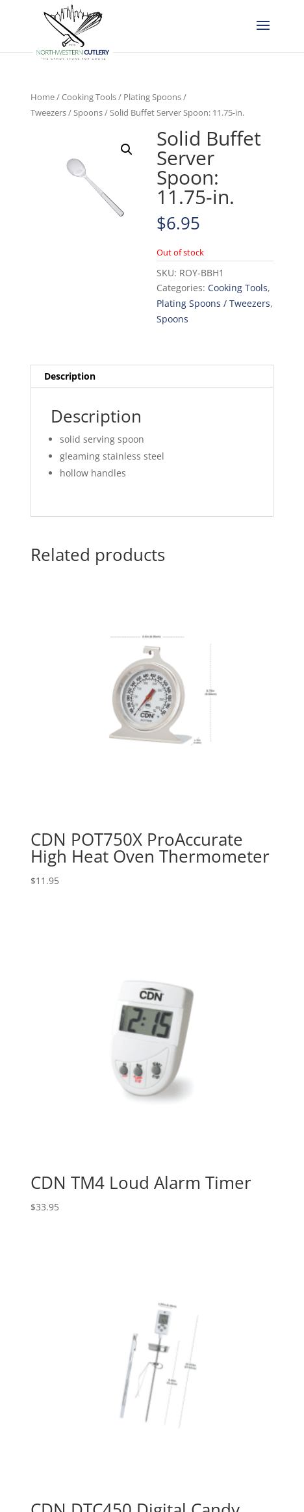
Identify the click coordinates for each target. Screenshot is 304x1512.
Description (69, 376)
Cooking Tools (89, 97)
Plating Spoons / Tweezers (213, 303)
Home (43, 97)
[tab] (152, 376)
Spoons (88, 112)
